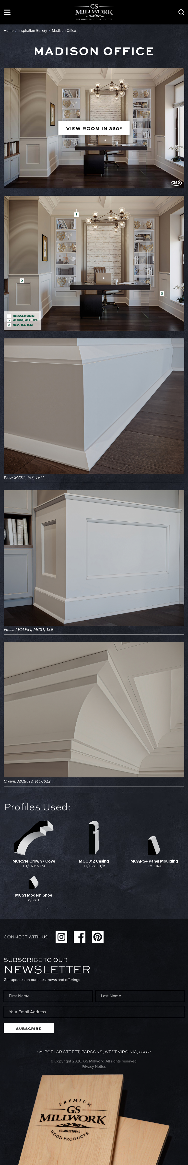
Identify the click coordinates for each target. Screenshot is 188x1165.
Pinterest (98, 937)
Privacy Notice (94, 1066)
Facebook (79, 937)
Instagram (61, 937)
